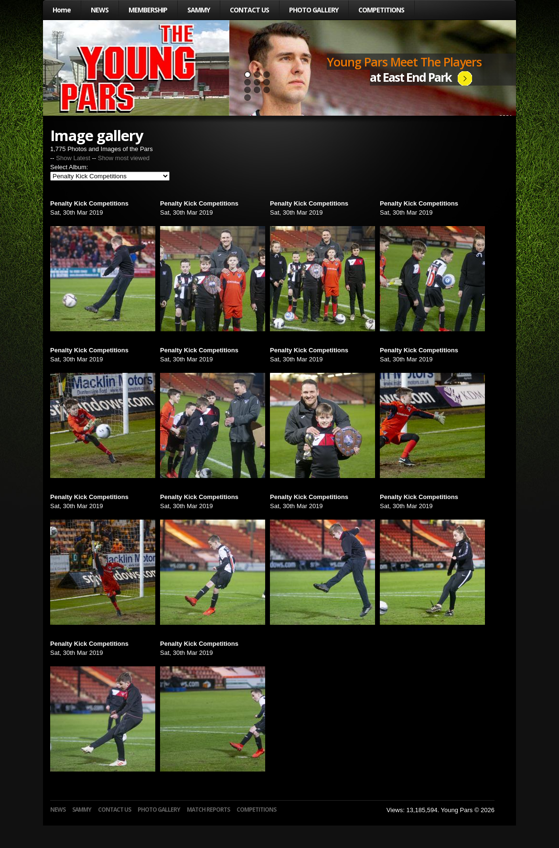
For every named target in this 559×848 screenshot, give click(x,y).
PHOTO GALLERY (313, 9)
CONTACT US (249, 9)
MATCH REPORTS (208, 809)
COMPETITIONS (381, 9)
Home (62, 9)
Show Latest (73, 158)
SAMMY (198, 9)
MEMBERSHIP (148, 9)
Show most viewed (124, 158)
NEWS (99, 9)
